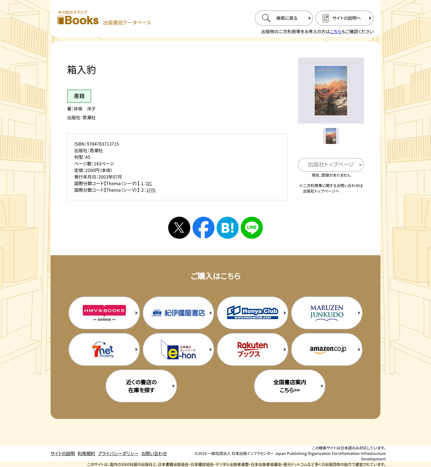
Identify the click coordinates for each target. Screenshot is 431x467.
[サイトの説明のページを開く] (344, 18)
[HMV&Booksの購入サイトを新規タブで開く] (104, 312)
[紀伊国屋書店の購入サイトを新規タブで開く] (178, 312)
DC (149, 183)
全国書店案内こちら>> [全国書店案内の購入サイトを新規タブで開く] (289, 386)
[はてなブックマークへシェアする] (228, 228)
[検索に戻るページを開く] (284, 18)
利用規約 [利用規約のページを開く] (86, 453)
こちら (335, 31)
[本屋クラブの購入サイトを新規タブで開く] (252, 312)
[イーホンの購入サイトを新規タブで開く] (178, 349)
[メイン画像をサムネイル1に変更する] (331, 136)
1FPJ (151, 190)
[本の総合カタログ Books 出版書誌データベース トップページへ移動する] (104, 18)
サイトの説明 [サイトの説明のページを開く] (63, 453)
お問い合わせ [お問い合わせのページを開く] (154, 453)
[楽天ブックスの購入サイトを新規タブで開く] (252, 349)
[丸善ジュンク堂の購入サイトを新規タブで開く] (327, 312)
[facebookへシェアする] (203, 228)
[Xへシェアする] (179, 228)
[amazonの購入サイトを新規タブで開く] (327, 349)
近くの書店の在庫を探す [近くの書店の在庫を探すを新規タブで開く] (141, 386)
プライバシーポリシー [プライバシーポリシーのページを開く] (118, 453)
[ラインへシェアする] (252, 228)
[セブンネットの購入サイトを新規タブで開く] (104, 349)
